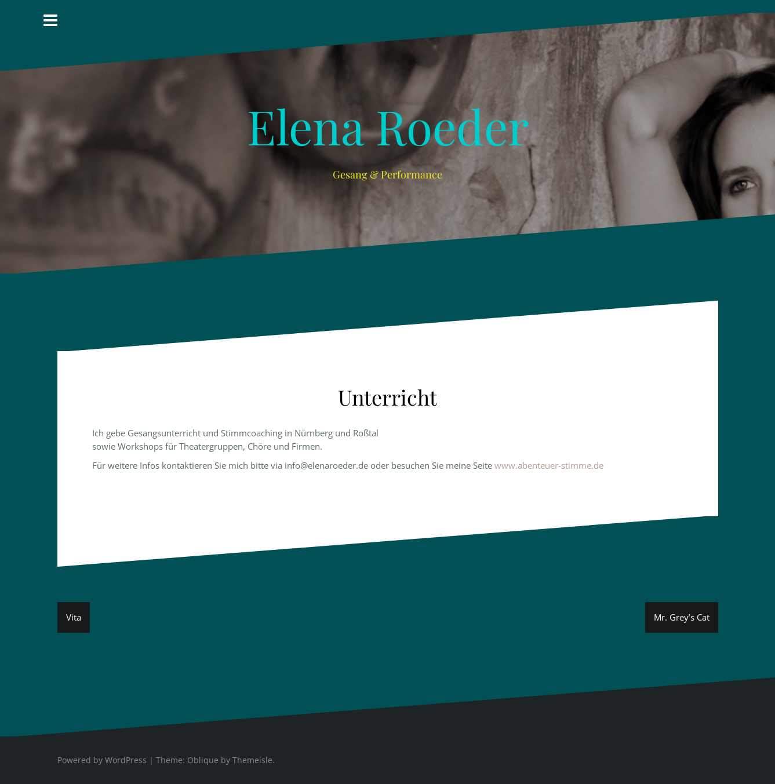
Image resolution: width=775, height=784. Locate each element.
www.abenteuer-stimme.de (548, 465)
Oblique (203, 759)
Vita (73, 617)
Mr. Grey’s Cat (681, 617)
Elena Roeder (388, 126)
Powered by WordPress (102, 759)
